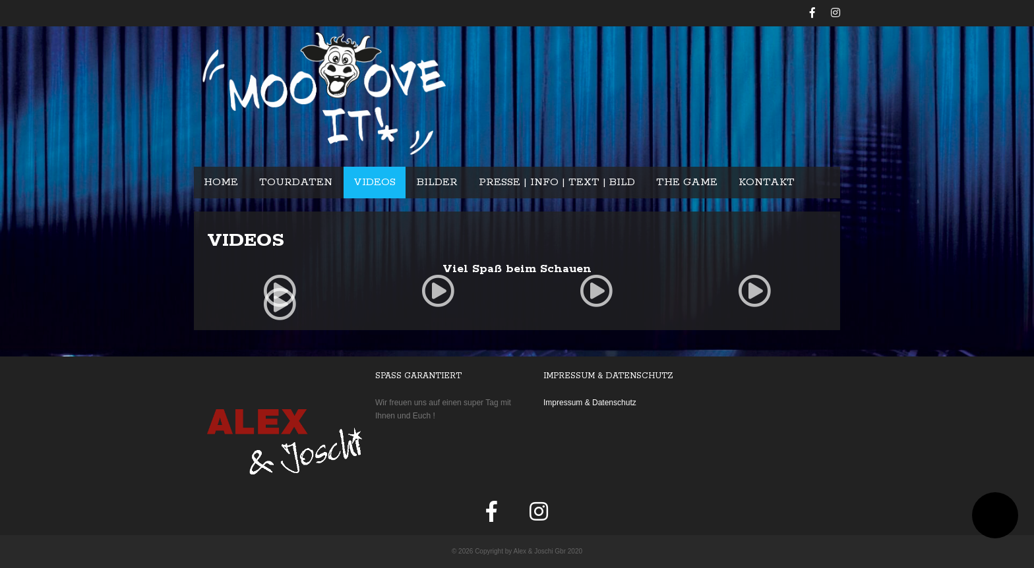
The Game (686, 182)
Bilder (437, 182)
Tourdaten (295, 182)
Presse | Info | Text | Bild (557, 182)
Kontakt (767, 182)
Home (221, 182)
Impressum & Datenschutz (589, 402)
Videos (374, 182)
